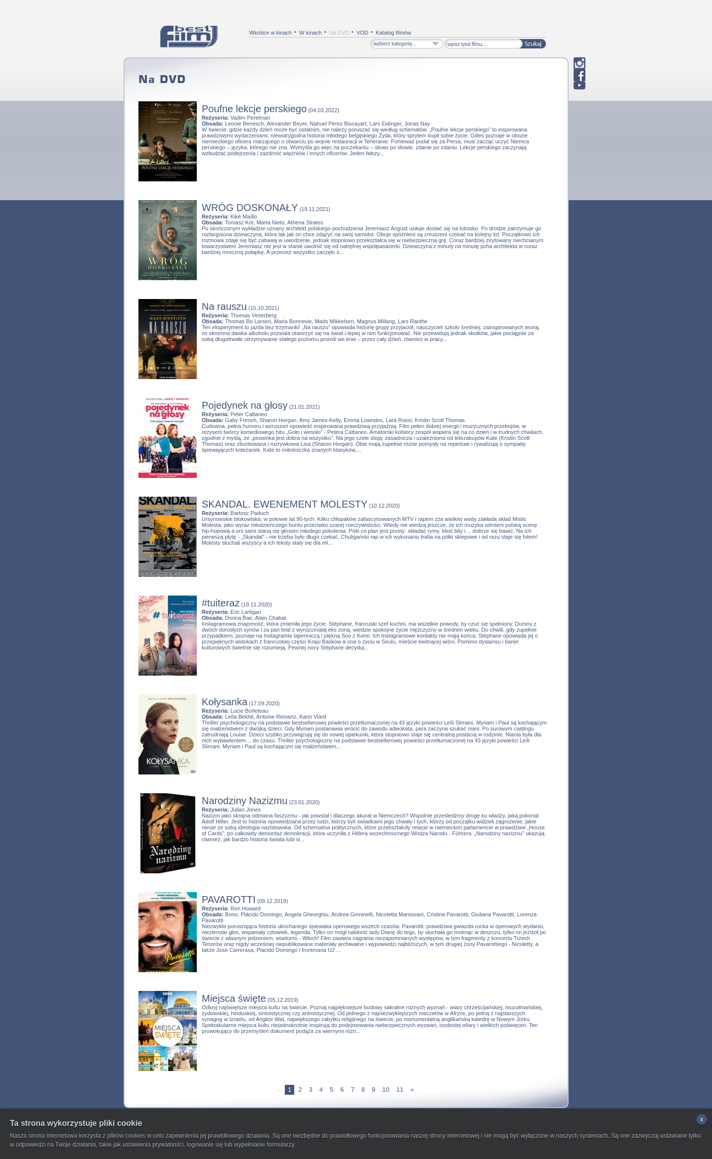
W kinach (310, 33)
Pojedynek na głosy (244, 405)
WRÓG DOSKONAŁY (250, 207)
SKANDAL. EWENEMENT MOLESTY (284, 504)
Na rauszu (224, 306)
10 (385, 1089)
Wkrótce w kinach (270, 33)
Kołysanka (224, 701)
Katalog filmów (393, 33)
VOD (362, 33)
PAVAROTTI (229, 899)
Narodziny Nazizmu (244, 800)
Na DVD (339, 33)
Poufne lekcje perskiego (254, 108)
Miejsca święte (234, 998)
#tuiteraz (221, 603)
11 (400, 1089)
